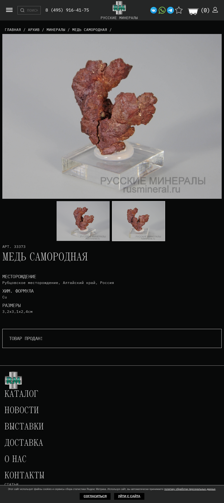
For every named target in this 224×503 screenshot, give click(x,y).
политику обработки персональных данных (189, 489)
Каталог (21, 394)
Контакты (24, 476)
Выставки (24, 427)
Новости (21, 410)
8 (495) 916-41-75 (67, 10)
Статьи (11, 484)
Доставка (23, 443)
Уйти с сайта (129, 496)
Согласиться (95, 496)
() (205, 10)
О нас (15, 459)
